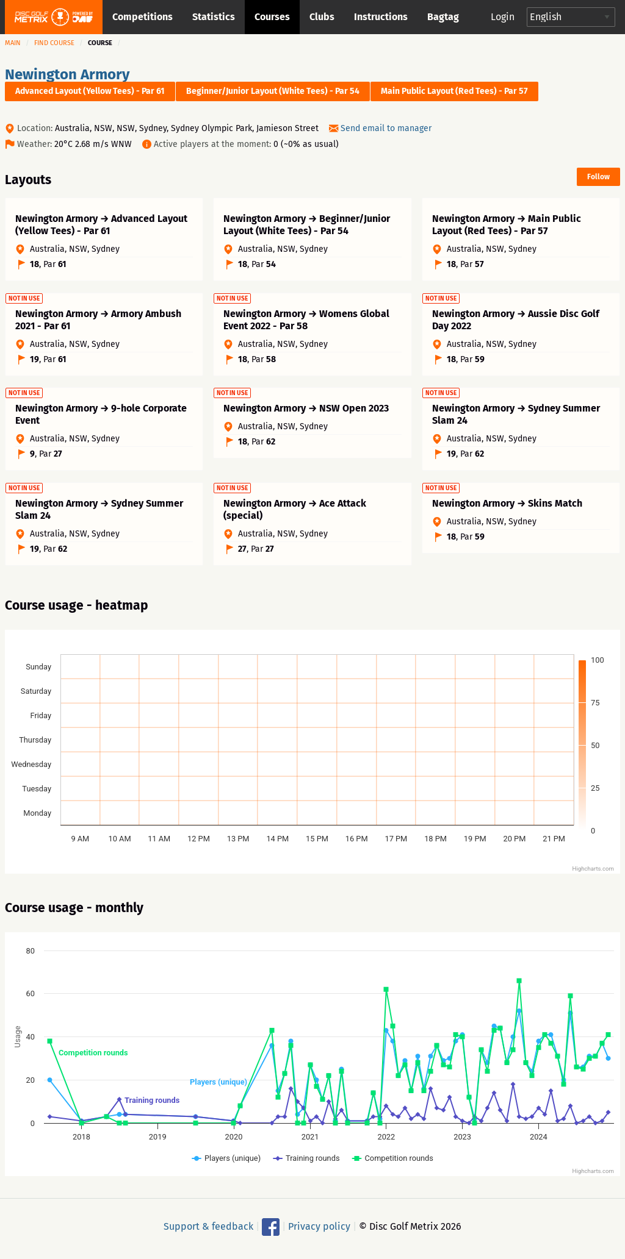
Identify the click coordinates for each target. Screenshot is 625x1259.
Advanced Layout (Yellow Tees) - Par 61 (90, 91)
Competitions (142, 17)
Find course (54, 43)
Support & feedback (208, 1229)
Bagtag (443, 17)
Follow (598, 177)
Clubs (321, 17)
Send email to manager (386, 128)
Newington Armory (67, 74)
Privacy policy (319, 1229)
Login (503, 17)
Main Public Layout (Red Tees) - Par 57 (454, 91)
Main (13, 43)
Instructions (381, 17)
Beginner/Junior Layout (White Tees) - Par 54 (272, 91)
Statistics (213, 17)
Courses (272, 17)
